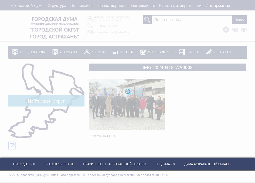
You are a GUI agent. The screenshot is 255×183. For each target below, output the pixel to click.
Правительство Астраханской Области (114, 164)
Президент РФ (24, 164)
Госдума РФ (165, 164)
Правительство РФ (59, 164)
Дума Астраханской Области (208, 164)
